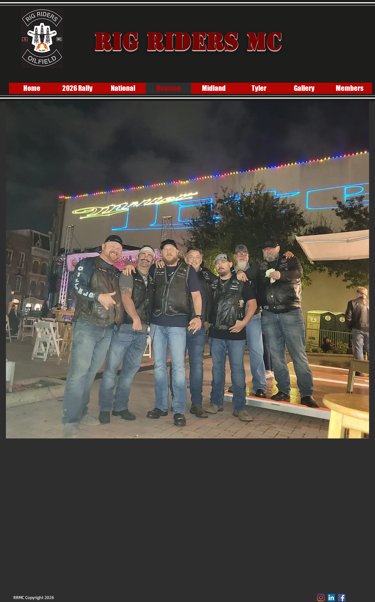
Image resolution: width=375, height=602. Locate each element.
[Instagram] (321, 597)
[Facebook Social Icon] (341, 597)
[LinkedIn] (331, 597)
